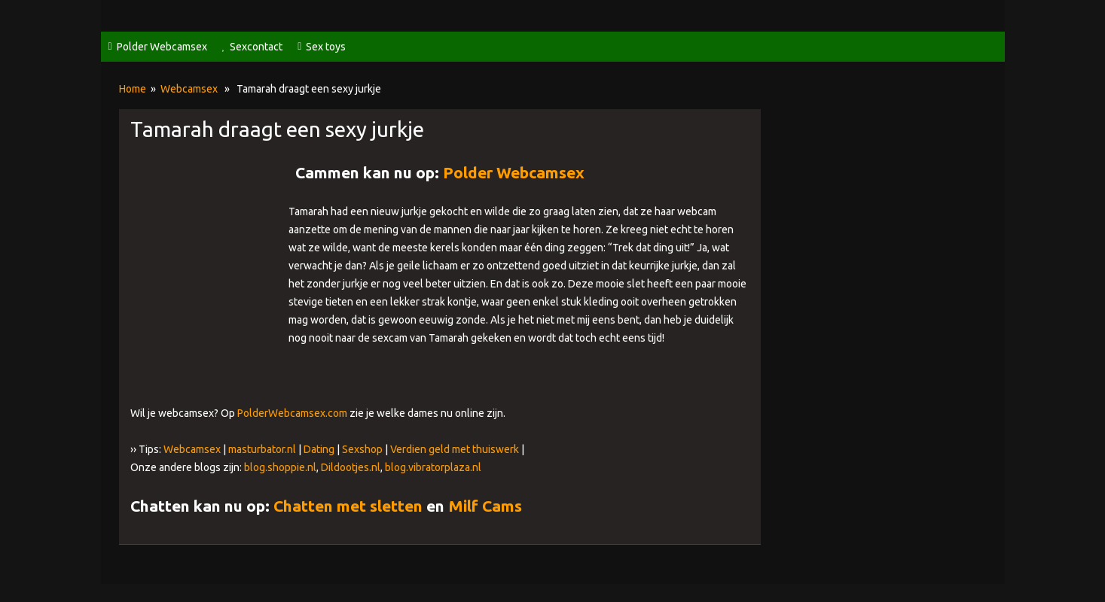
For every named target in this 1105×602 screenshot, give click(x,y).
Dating (319, 449)
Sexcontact (256, 47)
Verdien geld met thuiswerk (454, 449)
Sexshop (362, 449)
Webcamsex (189, 89)
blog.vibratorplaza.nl (433, 467)
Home (132, 89)
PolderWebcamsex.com (292, 413)
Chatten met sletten (348, 506)
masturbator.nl (262, 449)
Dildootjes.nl (350, 467)
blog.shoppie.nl (280, 467)
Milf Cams (485, 506)
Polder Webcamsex (162, 47)
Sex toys (326, 47)
